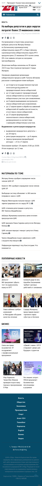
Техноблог (21, 422)
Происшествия (21, 410)
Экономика (21, 406)
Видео (21, 438)
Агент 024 (21, 418)
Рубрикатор (9, 14)
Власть (4, 22)
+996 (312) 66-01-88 (23, 447)
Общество (21, 402)
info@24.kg (23, 450)
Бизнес (21, 434)
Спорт (21, 414)
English (21, 430)
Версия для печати (9, 162)
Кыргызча (21, 426)
